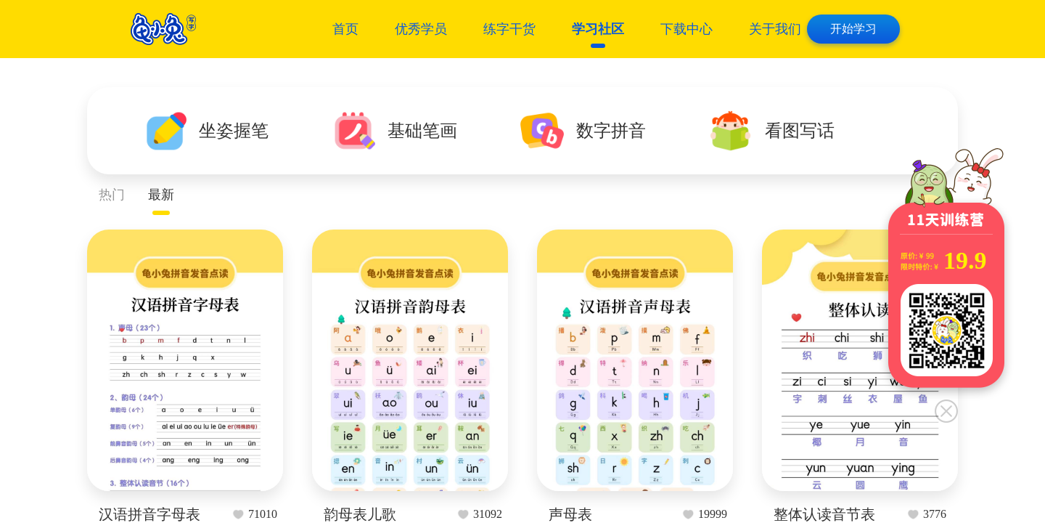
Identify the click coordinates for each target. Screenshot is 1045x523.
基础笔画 (422, 130)
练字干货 (509, 29)
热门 (112, 194)
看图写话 (800, 130)
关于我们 (775, 29)
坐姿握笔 (234, 130)
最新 (161, 194)
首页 (345, 29)
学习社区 (598, 29)
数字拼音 (611, 130)
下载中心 (686, 29)
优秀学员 (421, 29)
